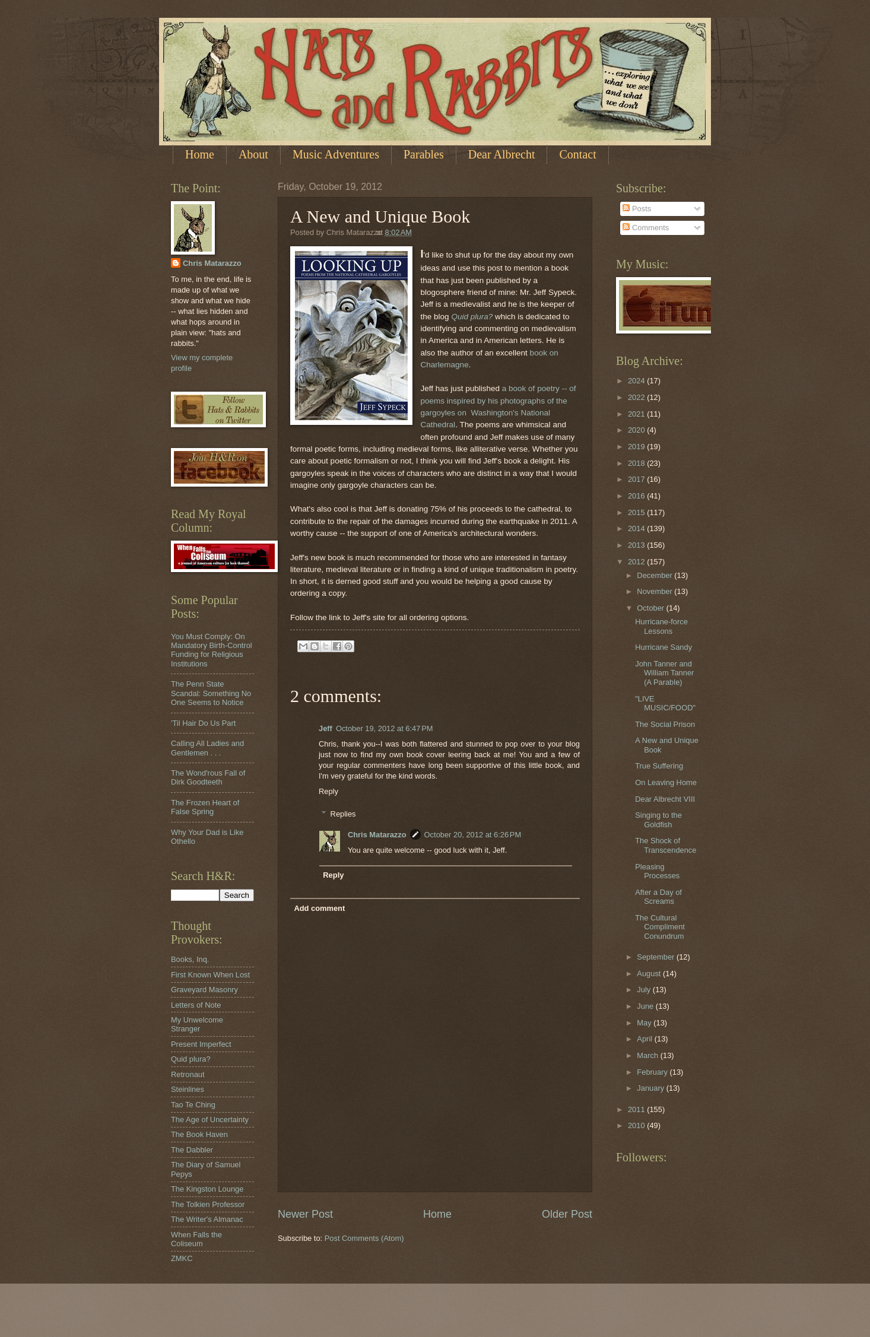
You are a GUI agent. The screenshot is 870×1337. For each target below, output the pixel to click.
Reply (328, 791)
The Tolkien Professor (208, 1204)
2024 (637, 380)
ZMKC (181, 1258)
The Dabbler (192, 1149)
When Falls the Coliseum (196, 1239)
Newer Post (305, 1214)
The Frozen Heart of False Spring (205, 807)
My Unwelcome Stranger (197, 1024)
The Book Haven (199, 1134)
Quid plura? (472, 316)
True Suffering (659, 765)
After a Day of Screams (658, 897)
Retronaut (188, 1074)
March (648, 1055)
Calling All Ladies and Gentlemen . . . (207, 748)
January (651, 1088)
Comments (646, 227)
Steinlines (187, 1089)
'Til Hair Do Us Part (203, 723)
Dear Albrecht (501, 154)
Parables (424, 154)
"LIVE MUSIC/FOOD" (665, 703)
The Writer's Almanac (207, 1219)
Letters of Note (196, 1005)
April (645, 1038)
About (253, 154)
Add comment (319, 908)
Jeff (325, 728)
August (650, 973)
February (653, 1072)
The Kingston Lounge (207, 1188)
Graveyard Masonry (204, 989)
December (655, 575)
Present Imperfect (201, 1044)
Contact (577, 154)
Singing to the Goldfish (658, 819)
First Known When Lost (210, 974)
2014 (637, 528)
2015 (637, 512)
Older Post (567, 1214)
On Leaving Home (666, 782)
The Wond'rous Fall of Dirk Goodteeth (208, 777)
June (646, 1006)
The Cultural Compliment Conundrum (660, 927)
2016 (637, 495)
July (644, 989)
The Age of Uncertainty (210, 1119)
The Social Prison (665, 724)
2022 (637, 397)
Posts (637, 208)
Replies (343, 813)
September (657, 956)
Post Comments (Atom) (364, 1238)
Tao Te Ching (193, 1104)
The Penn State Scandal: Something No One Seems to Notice (211, 693)
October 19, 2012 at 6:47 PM (384, 728)
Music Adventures (336, 154)
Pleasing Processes (657, 871)
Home (199, 154)
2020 (637, 429)
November (655, 591)
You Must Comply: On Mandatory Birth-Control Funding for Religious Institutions (211, 650)
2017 (637, 479)
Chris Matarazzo (377, 834)
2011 (637, 1109)
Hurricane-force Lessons (661, 626)
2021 (637, 413)
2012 (637, 561)
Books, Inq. (190, 959)
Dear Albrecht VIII (665, 799)
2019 (637, 446)
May (645, 1022)
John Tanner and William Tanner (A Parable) (664, 673)
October (651, 608)
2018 (637, 463)
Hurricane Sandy (663, 647)
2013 (637, 545)
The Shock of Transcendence (665, 845)
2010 (637, 1125)
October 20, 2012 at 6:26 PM (473, 834)
